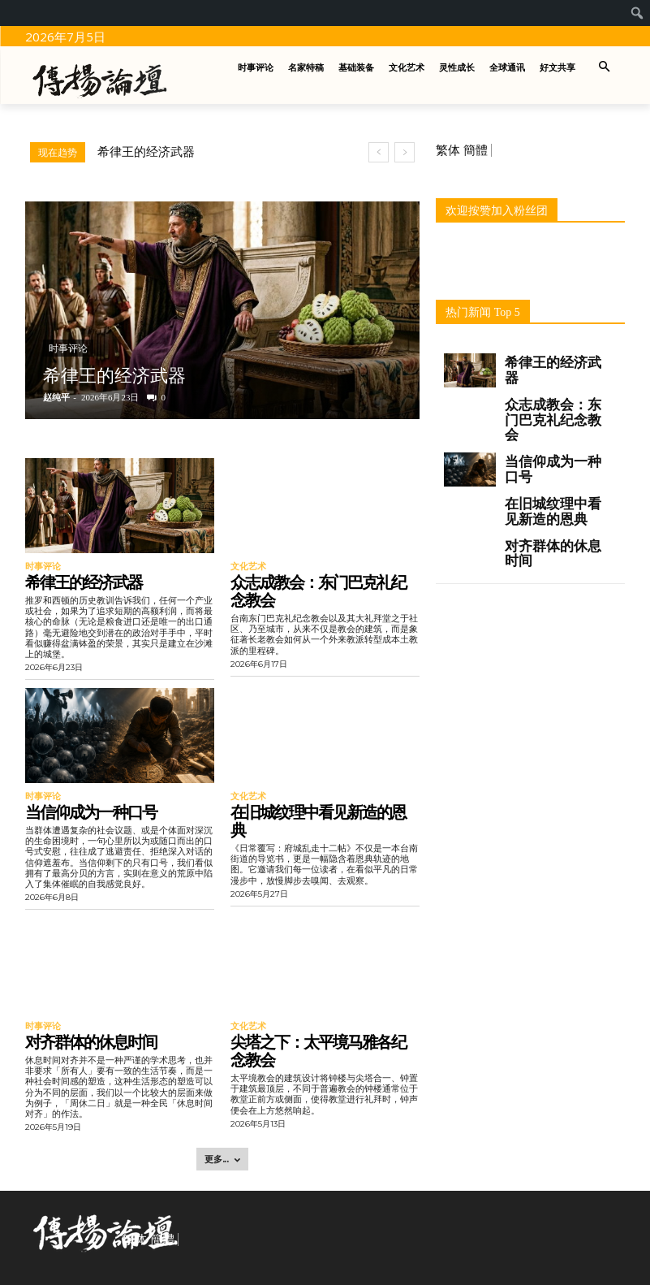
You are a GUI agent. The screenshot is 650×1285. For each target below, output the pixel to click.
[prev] (378, 152)
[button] (604, 67)
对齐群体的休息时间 (91, 1039)
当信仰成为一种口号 (91, 810)
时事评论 (68, 348)
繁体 (448, 150)
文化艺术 (246, 566)
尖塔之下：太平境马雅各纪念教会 (318, 1048)
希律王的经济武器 (146, 151)
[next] (404, 152)
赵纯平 (56, 397)
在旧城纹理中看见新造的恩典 (318, 819)
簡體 (475, 150)
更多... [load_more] (222, 1156)
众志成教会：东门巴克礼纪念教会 (318, 590)
